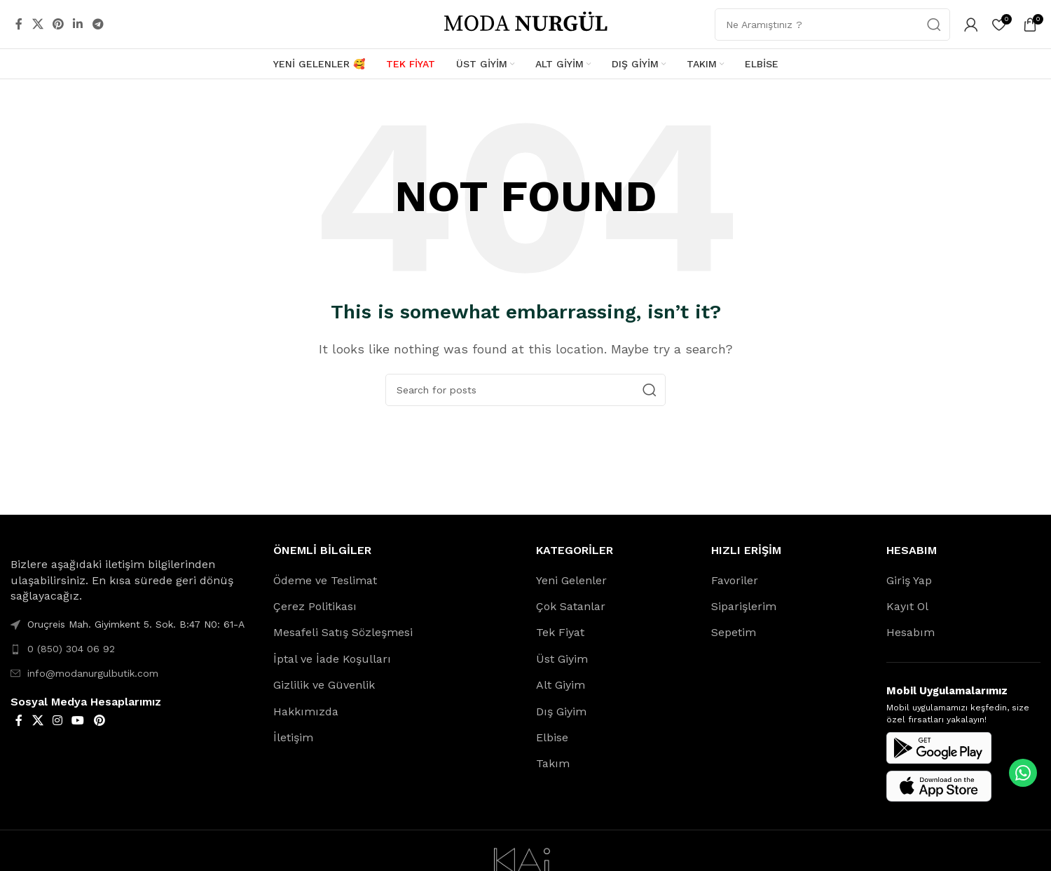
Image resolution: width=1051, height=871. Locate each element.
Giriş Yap (909, 580)
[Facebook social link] (19, 24)
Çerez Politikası (315, 607)
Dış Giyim (561, 711)
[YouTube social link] (78, 721)
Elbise (552, 738)
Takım (553, 764)
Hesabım (910, 633)
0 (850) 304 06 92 (71, 649)
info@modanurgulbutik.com (92, 673)
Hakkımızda (305, 711)
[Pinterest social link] (58, 24)
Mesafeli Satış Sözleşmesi (343, 633)
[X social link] (37, 24)
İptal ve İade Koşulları (332, 659)
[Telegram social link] (98, 24)
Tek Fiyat (560, 633)
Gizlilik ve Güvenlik (324, 685)
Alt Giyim (560, 685)
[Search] (525, 390)
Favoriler (734, 580)
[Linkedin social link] (78, 24)
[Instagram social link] (57, 721)
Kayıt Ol (907, 607)
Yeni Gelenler (571, 580)
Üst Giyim (562, 659)
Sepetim (733, 633)
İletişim (293, 738)
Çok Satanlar (570, 607)
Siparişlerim (743, 607)
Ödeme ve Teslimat (325, 580)
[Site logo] (525, 23)
